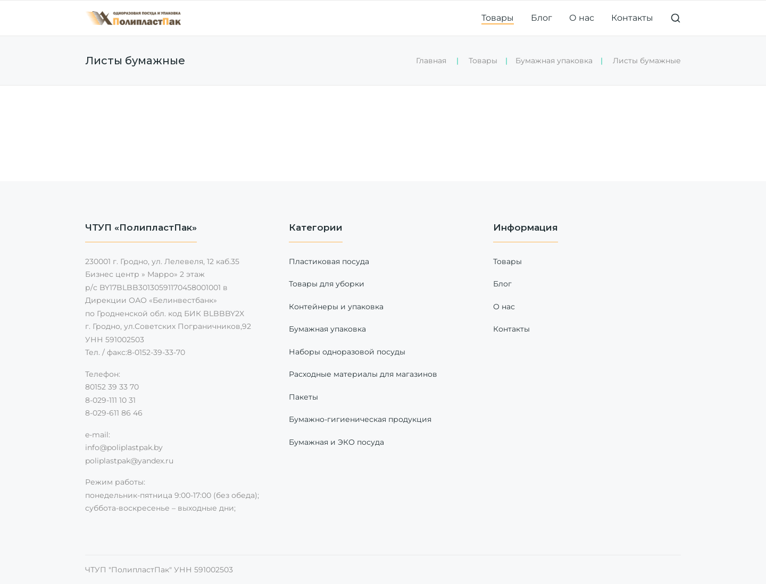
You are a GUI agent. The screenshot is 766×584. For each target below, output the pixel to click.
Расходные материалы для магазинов (363, 374)
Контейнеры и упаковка (336, 306)
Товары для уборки (326, 284)
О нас (581, 18)
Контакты (632, 18)
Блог (541, 18)
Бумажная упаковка (554, 60)
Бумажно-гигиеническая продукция (360, 419)
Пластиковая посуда (329, 261)
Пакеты (303, 397)
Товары (497, 18)
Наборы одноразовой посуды (347, 352)
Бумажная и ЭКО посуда (336, 442)
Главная (431, 60)
